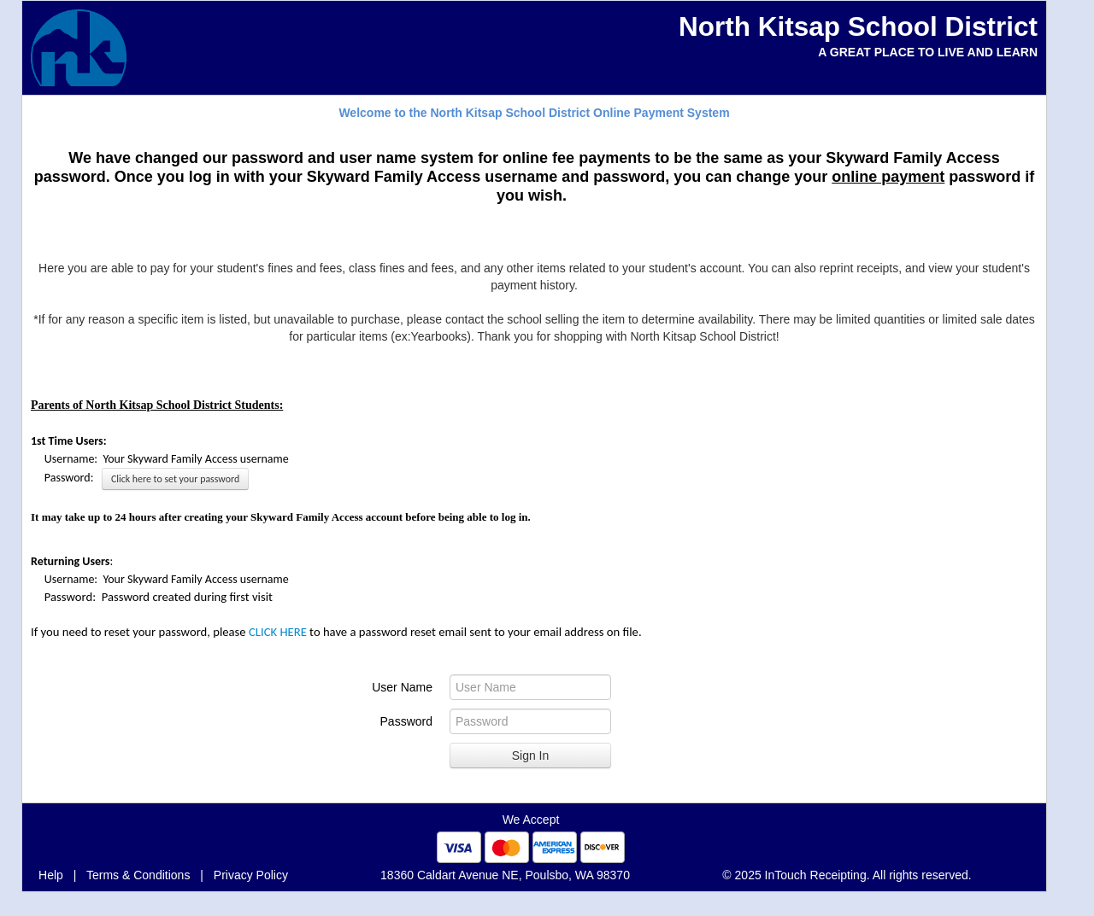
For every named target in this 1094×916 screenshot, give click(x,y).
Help (50, 875)
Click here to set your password (175, 479)
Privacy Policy (251, 875)
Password (406, 721)
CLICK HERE (278, 631)
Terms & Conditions (138, 875)
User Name (402, 687)
